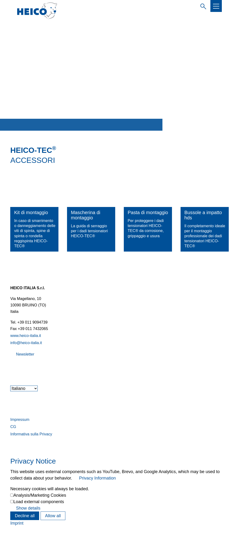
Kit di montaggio (31, 212)
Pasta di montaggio (148, 212)
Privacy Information (97, 478)
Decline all (25, 515)
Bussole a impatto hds (203, 215)
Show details (28, 508)
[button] (216, 6)
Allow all (53, 515)
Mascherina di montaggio (85, 215)
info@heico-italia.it (26, 343)
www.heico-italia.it (25, 335)
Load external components (38, 501)
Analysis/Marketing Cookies (39, 495)
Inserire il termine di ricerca (202, 6)
